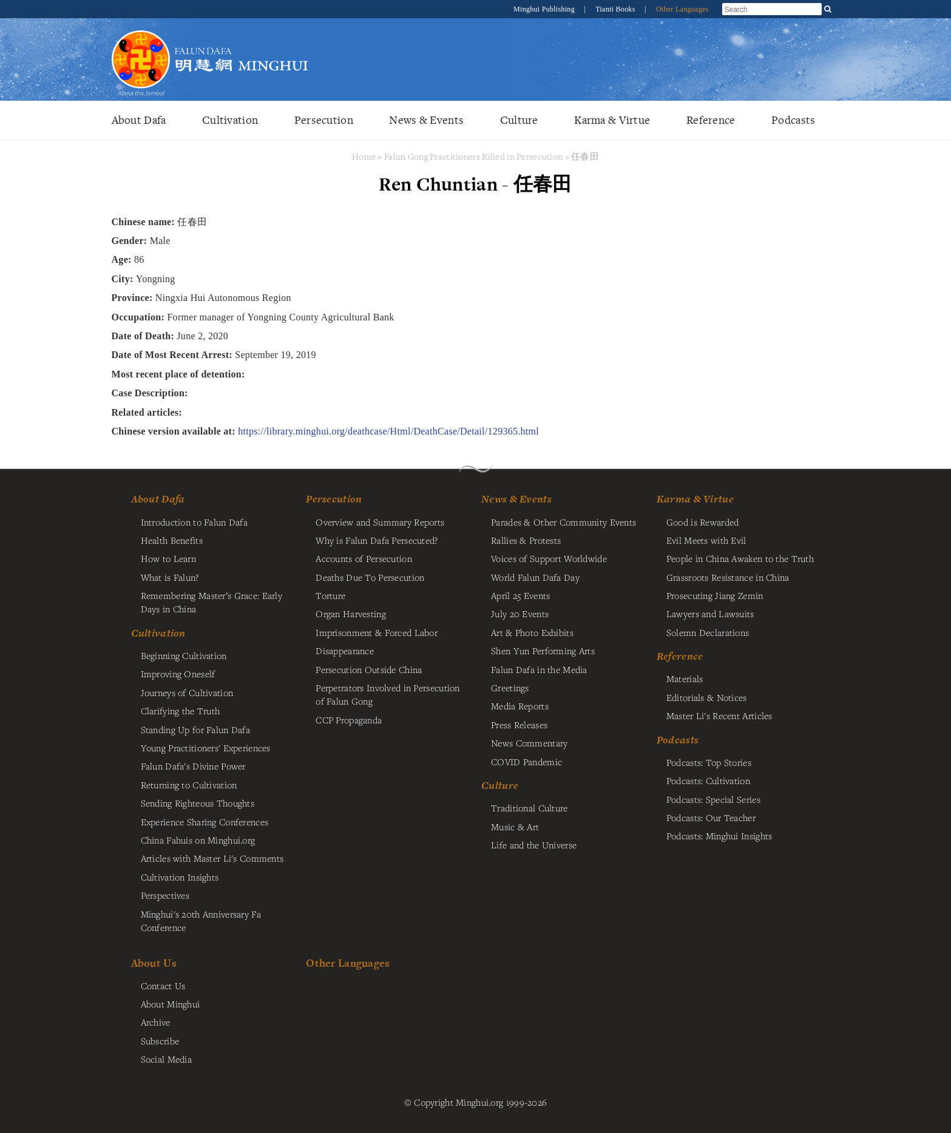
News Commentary (529, 743)
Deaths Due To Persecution (370, 577)
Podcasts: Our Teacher (711, 817)
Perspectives (165, 895)
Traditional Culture (529, 808)
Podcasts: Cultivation (708, 780)
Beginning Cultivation (184, 655)
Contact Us (163, 985)
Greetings (510, 687)
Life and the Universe (534, 845)
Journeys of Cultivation (187, 692)
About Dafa (139, 119)
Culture (519, 119)
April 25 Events (520, 595)
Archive (156, 1022)
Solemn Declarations (707, 632)
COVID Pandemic (526, 762)
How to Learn (168, 558)
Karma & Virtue (612, 119)
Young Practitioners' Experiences (206, 748)
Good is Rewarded (702, 522)
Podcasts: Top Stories (708, 762)
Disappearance (345, 650)
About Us (154, 963)
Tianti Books (616, 9)
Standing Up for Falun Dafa (196, 729)
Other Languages (682, 9)
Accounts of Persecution (364, 558)
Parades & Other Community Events (563, 522)
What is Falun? (170, 577)
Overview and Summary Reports (380, 522)
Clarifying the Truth (180, 711)
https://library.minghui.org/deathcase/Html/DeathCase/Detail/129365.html (388, 431)
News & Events (426, 119)
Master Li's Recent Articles (719, 715)
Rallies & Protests (526, 540)
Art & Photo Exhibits (532, 632)
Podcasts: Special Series (713, 799)
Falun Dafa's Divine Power (193, 766)
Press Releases (519, 725)
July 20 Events (520, 613)
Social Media (166, 1059)
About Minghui (170, 1004)
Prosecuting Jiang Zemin (714, 595)
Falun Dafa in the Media (539, 669)
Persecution (323, 119)
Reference (711, 119)
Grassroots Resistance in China (728, 577)
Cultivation (230, 119)
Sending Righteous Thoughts (198, 803)
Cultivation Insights (180, 877)
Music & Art (515, 826)
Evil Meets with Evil (706, 540)
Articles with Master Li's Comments (212, 858)
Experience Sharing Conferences (205, 822)
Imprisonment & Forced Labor (377, 632)
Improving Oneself (178, 674)
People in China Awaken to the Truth (740, 558)
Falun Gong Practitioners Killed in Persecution (474, 156)
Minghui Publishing (545, 9)
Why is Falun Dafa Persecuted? (377, 540)
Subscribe (160, 1041)
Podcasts (793, 119)
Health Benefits (172, 540)
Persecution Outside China (369, 669)
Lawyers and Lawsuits (710, 613)
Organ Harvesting (351, 613)
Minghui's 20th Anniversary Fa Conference (201, 920)
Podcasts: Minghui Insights (719, 836)
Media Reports (520, 706)
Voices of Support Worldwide (549, 558)
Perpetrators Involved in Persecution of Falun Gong (387, 694)
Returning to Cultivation (189, 785)
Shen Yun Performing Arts (543, 650)
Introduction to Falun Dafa (194, 522)
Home (364, 156)
